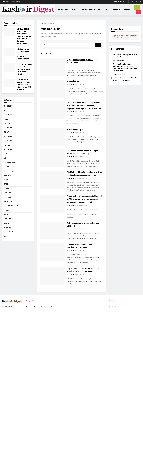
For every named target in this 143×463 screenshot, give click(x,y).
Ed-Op (84, 10)
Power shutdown (73, 81)
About (7, 1)
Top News (8, 223)
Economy (8, 128)
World (7, 236)
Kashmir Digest (7, 307)
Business (75, 10)
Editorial (8, 136)
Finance (7, 145)
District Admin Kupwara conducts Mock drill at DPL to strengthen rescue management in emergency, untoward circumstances (84, 199)
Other (6, 188)
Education (8, 141)
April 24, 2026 (79, 66)
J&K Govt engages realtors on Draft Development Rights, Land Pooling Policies (23, 54)
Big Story (8, 106)
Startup (7, 219)
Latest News (9, 162)
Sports (100, 10)
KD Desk (71, 66)
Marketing (8, 171)
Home (3, 1)
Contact (13, 1)
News (67, 10)
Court (7, 119)
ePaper (18, 1)
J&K (5, 158)
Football (8, 149)
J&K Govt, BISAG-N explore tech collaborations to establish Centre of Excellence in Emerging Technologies (24, 36)
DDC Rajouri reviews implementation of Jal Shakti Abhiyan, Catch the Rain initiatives (24, 69)
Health (92, 10)
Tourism (7, 227)
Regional (8, 197)
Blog (6, 110)
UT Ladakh (8, 232)
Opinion (7, 184)
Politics (7, 193)
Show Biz (126, 10)
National (8, 175)
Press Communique (74, 129)
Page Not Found (50, 23)
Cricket (7, 123)
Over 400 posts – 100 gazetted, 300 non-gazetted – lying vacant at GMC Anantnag (24, 84)
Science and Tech (113, 10)
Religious (8, 201)
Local (6, 167)
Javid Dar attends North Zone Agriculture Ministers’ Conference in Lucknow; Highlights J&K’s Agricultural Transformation (85, 105)
